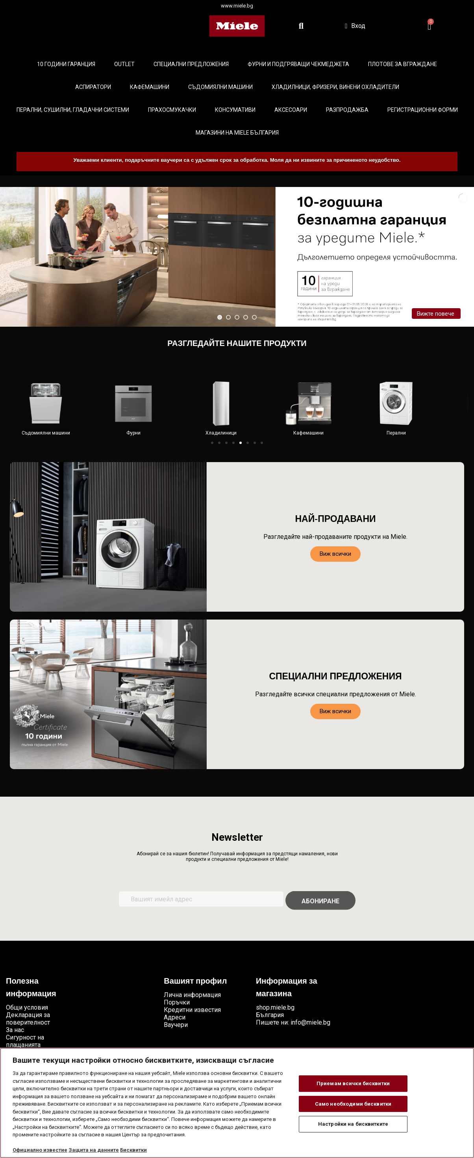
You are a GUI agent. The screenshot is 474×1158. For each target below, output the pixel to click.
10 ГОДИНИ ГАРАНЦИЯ (66, 64)
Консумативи (235, 110)
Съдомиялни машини (220, 87)
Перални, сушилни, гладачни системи (73, 110)
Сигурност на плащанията (25, 1041)
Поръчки (177, 1002)
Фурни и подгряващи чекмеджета (298, 64)
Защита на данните (94, 1150)
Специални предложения (191, 64)
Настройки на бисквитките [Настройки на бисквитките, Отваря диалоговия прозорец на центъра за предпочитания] (353, 1124)
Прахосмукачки (172, 110)
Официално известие (40, 1150)
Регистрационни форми (422, 110)
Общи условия (27, 1007)
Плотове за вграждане (402, 64)
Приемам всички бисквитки (353, 1083)
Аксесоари (290, 110)
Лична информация (192, 995)
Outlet (124, 64)
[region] (237, 1103)
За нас (15, 1030)
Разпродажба (347, 110)
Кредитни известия (192, 1010)
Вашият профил (195, 981)
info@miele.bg (310, 1022)
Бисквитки (133, 1150)
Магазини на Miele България (237, 132)
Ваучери (176, 1025)
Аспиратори (93, 87)
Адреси (174, 1017)
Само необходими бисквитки (353, 1104)
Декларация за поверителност (28, 1018)
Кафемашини (149, 87)
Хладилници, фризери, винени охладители (335, 87)
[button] (212, 443)
